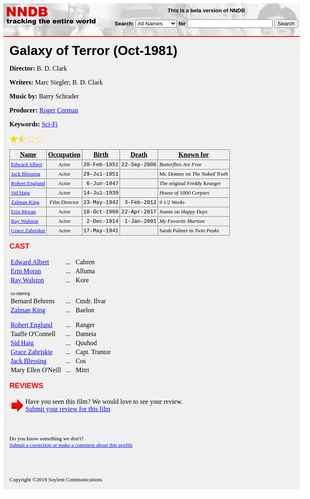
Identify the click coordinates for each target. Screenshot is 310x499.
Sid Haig (22, 349)
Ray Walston (27, 286)
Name (28, 154)
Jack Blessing (29, 367)
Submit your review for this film (68, 415)
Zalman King (28, 316)
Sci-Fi (50, 124)
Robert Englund (31, 331)
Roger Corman (58, 110)
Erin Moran (26, 277)
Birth (100, 154)
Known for (194, 154)
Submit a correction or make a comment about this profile (71, 452)
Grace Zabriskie (32, 358)
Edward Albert (30, 268)
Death (139, 154)
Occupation (64, 154)
